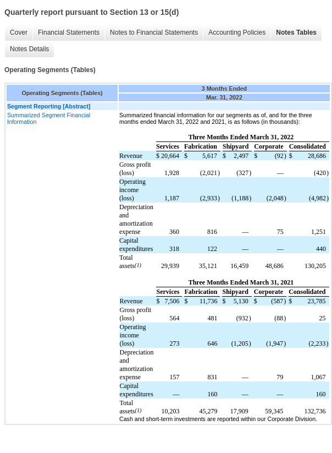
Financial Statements (68, 32)
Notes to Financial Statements (154, 32)
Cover (18, 32)
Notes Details (29, 49)
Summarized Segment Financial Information (48, 118)
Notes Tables (296, 32)
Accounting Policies (236, 32)
